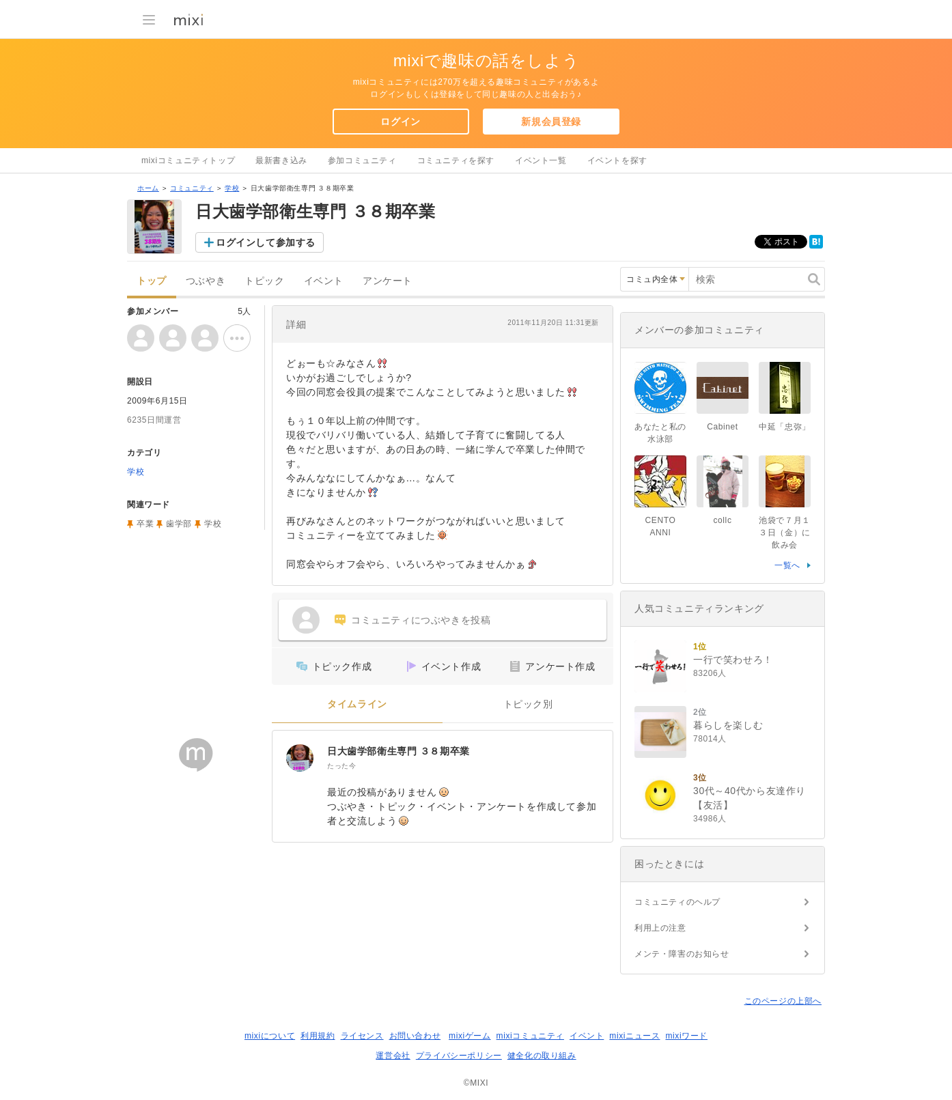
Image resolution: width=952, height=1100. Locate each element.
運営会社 (393, 1055)
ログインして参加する (266, 242)
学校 (232, 188)
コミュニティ (192, 188)
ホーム (148, 188)
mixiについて (269, 1036)
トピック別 (528, 704)
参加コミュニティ (362, 160)
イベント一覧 (541, 160)
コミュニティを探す (455, 160)
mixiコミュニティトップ (188, 160)
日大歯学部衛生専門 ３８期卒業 (398, 751)
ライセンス (362, 1036)
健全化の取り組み (541, 1055)
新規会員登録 (551, 121)
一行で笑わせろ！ (733, 659)
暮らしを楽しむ (728, 725)
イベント (324, 281)
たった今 (341, 766)
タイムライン (357, 704)
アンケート (387, 281)
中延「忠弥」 (785, 427)
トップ (152, 281)
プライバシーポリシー (459, 1055)
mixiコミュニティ (530, 1036)
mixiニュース (634, 1036)
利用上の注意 (660, 928)
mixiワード (686, 1036)
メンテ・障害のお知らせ (681, 954)
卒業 (145, 523)
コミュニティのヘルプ (677, 902)
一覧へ (787, 565)
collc (722, 520)
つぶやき (205, 281)
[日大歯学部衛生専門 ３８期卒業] (299, 758)
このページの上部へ (783, 1001)
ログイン (400, 121)
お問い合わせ (415, 1036)
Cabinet (722, 427)
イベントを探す (617, 160)
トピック (264, 281)
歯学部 (179, 523)
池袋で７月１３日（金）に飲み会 (785, 533)
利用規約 (317, 1036)
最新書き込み (281, 160)
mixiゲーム (470, 1036)
